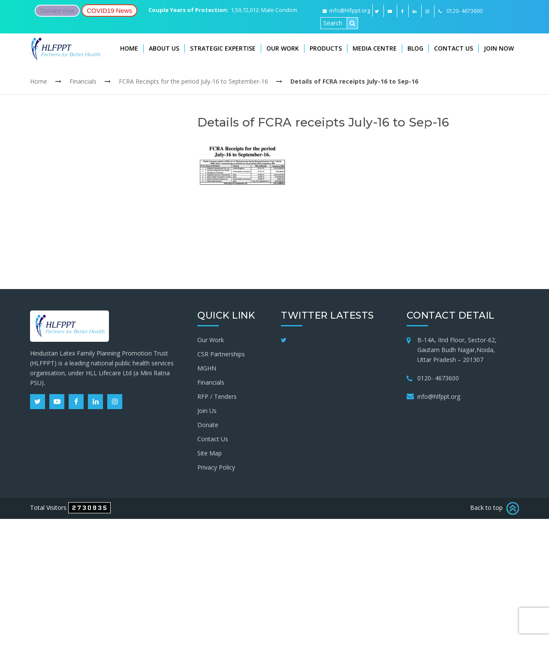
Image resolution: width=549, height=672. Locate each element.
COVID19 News (109, 10)
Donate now (57, 10)
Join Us (207, 411)
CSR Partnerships (221, 354)
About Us (164, 48)
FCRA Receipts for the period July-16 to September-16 (193, 81)
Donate (207, 425)
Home (129, 48)
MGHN (206, 368)
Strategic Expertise (223, 48)
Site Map (209, 453)
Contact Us (453, 48)
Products (326, 48)
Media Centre (375, 48)
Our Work (282, 48)
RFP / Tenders (217, 396)
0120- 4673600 (438, 378)
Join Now (499, 48)
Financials (83, 81)
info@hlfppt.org (346, 10)
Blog (415, 48)
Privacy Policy (216, 467)
